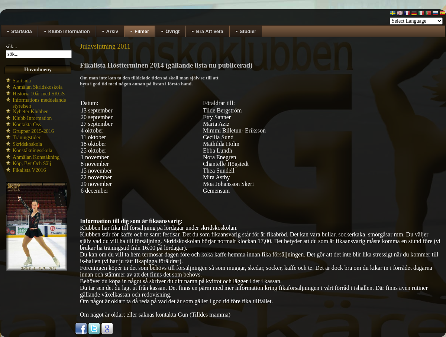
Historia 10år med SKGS (39, 93)
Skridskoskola (27, 144)
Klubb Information (32, 118)
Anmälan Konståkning (36, 157)
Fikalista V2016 (29, 170)
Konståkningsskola (32, 150)
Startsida (22, 81)
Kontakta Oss (27, 124)
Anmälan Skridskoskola (37, 87)
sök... (11, 46)
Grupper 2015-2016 (33, 131)
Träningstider (27, 137)
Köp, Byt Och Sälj (32, 163)
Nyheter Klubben (31, 111)
